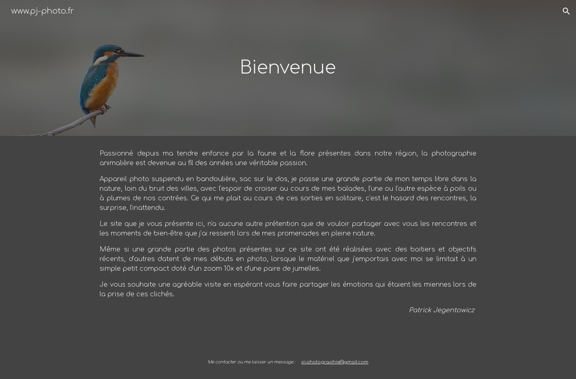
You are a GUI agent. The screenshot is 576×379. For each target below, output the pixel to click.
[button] (566, 11)
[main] (288, 68)
